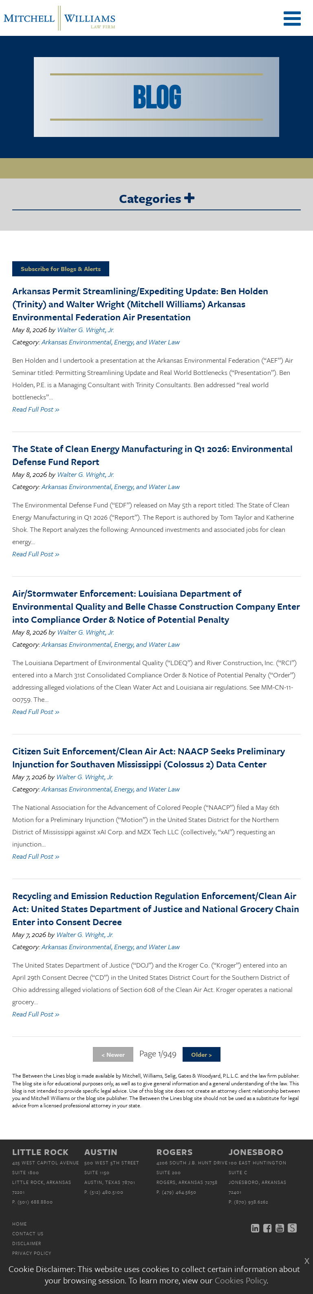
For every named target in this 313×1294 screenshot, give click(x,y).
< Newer (113, 1054)
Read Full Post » (35, 409)
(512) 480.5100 (106, 1191)
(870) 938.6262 (251, 1201)
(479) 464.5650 (179, 1191)
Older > (201, 1054)
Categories (156, 199)
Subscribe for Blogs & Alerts (61, 268)
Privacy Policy (31, 1253)
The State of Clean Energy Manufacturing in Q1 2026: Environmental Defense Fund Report (152, 455)
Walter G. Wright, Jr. (85, 329)
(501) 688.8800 (35, 1201)
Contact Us (28, 1233)
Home (19, 1223)
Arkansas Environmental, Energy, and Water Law (111, 342)
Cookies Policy (241, 1280)
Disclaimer (26, 1243)
